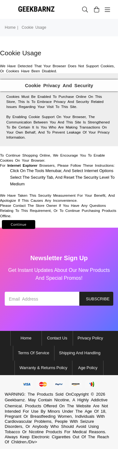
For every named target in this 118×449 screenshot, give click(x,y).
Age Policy (87, 367)
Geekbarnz (15, 400)
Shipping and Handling (80, 352)
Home (10, 27)
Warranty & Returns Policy (43, 367)
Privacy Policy (90, 338)
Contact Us (57, 338)
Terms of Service (33, 352)
